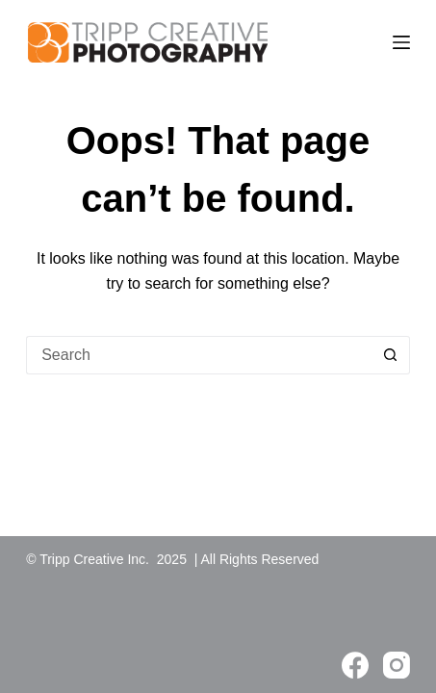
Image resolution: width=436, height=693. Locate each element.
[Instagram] (396, 665)
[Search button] (391, 355)
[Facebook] (355, 665)
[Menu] (401, 42)
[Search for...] (199, 355)
